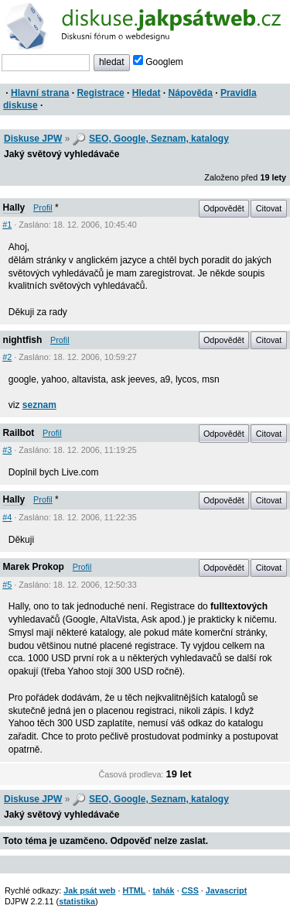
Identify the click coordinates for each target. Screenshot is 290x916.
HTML (133, 890)
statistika (77, 901)
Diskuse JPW (33, 138)
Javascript (226, 890)
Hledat (146, 92)
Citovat (269, 208)
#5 (7, 584)
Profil (43, 207)
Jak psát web (89, 890)
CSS (190, 890)
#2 (7, 357)
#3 (7, 450)
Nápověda (191, 92)
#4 (7, 517)
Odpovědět (223, 208)
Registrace (100, 92)
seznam (39, 405)
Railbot (19, 432)
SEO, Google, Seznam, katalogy (159, 138)
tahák (163, 890)
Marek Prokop (33, 566)
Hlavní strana (40, 92)
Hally (14, 207)
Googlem (158, 62)
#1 (7, 224)
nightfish (23, 339)
